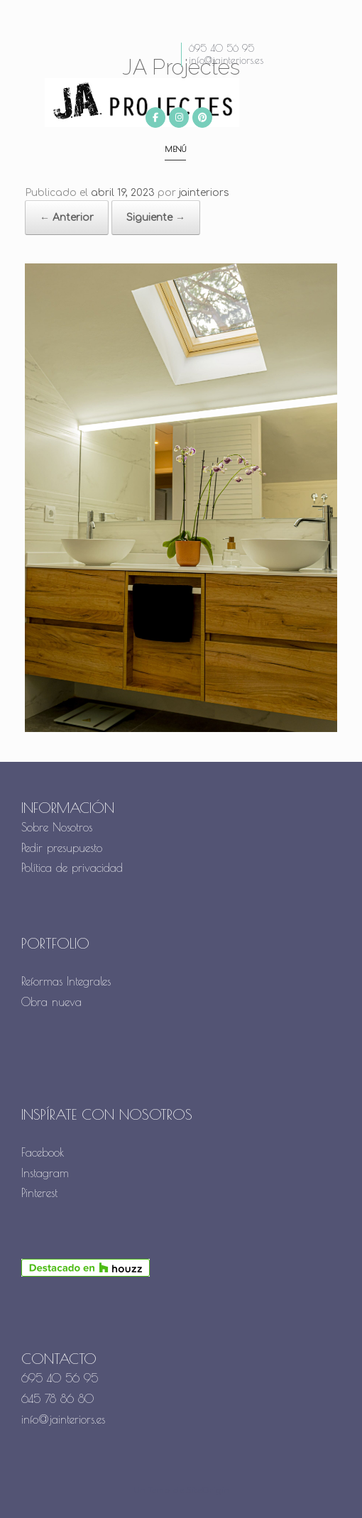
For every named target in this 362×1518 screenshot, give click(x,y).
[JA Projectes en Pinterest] (202, 117)
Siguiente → (155, 217)
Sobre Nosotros (56, 827)
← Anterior (67, 217)
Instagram (45, 1173)
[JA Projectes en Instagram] (179, 117)
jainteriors (204, 192)
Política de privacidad (72, 867)
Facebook (43, 1152)
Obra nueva (53, 1001)
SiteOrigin (207, 1490)
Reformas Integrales (66, 981)
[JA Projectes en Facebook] (155, 117)
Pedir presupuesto (61, 847)
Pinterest (39, 1192)
